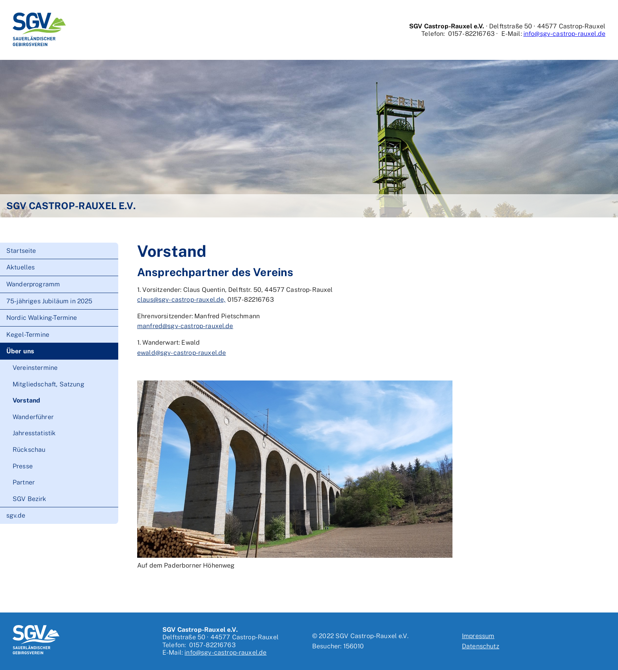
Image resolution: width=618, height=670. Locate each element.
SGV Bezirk (30, 499)
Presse (23, 466)
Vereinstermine (35, 367)
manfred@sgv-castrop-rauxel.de (185, 326)
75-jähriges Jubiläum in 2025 (49, 301)
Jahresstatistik (34, 433)
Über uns (20, 351)
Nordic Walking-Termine (41, 317)
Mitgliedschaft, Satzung (48, 384)
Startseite (21, 250)
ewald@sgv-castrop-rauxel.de (181, 352)
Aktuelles (20, 267)
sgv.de (15, 515)
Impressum (478, 636)
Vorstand (26, 400)
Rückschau (29, 449)
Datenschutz (480, 646)
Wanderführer (33, 417)
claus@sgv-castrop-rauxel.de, (181, 299)
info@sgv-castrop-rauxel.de (564, 33)
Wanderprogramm (33, 284)
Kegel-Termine (27, 334)
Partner (24, 482)
